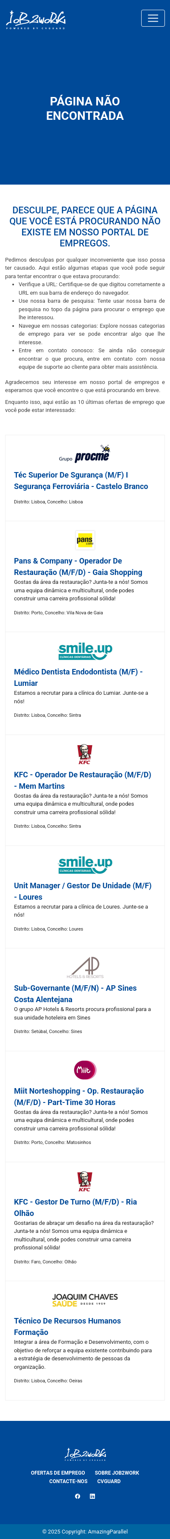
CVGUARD (109, 1481)
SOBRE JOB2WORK (117, 1473)
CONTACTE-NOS (68, 1481)
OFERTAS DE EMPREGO (58, 1473)
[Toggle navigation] (153, 18)
